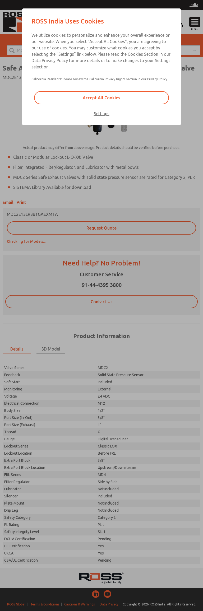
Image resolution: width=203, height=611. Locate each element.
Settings (101, 113)
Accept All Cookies (101, 97)
